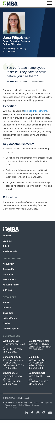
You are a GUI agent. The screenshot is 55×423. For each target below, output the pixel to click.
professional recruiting (35, 111)
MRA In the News (11, 285)
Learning (7, 241)
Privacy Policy (8, 402)
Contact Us (8, 269)
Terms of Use (10, 405)
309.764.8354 (35, 368)
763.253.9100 (35, 349)
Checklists (8, 313)
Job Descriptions (11, 328)
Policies (7, 307)
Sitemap (35, 405)
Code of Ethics (24, 405)
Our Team (7, 290)
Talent (6, 246)
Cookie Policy (21, 402)
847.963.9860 (10, 368)
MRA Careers (9, 279)
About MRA (8, 264)
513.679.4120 (10, 384)
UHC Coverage (11, 408)
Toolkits (7, 302)
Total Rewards (10, 251)
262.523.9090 (10, 352)
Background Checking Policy (41, 402)
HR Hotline (8, 274)
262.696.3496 (9, 51)
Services (7, 235)
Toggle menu (49, 3)
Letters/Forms (10, 318)
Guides (6, 323)
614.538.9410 (35, 384)
